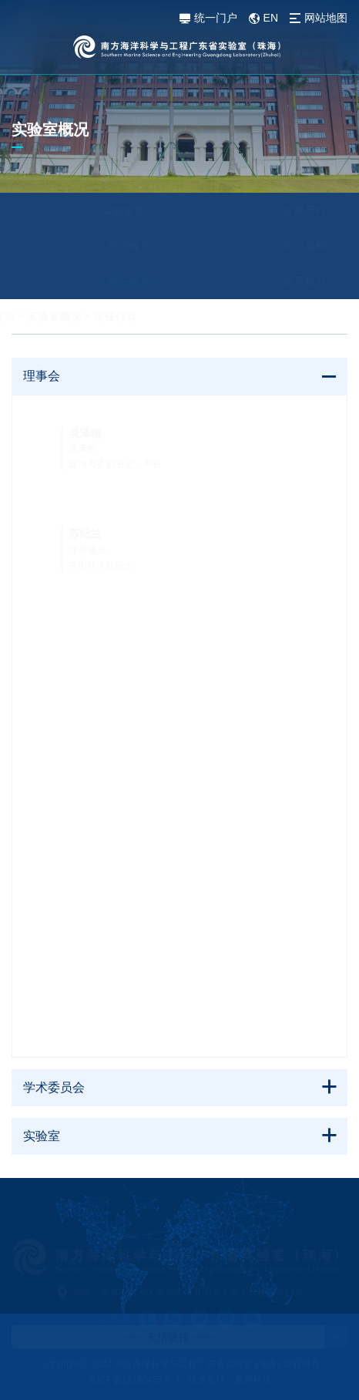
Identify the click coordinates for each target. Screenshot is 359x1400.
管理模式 (94, 246)
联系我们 (269, 281)
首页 (39, 316)
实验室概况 (89, 316)
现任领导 (94, 281)
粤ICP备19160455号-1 (134, 1380)
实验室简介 (94, 210)
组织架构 (269, 246)
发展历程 (269, 210)
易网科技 (252, 1380)
